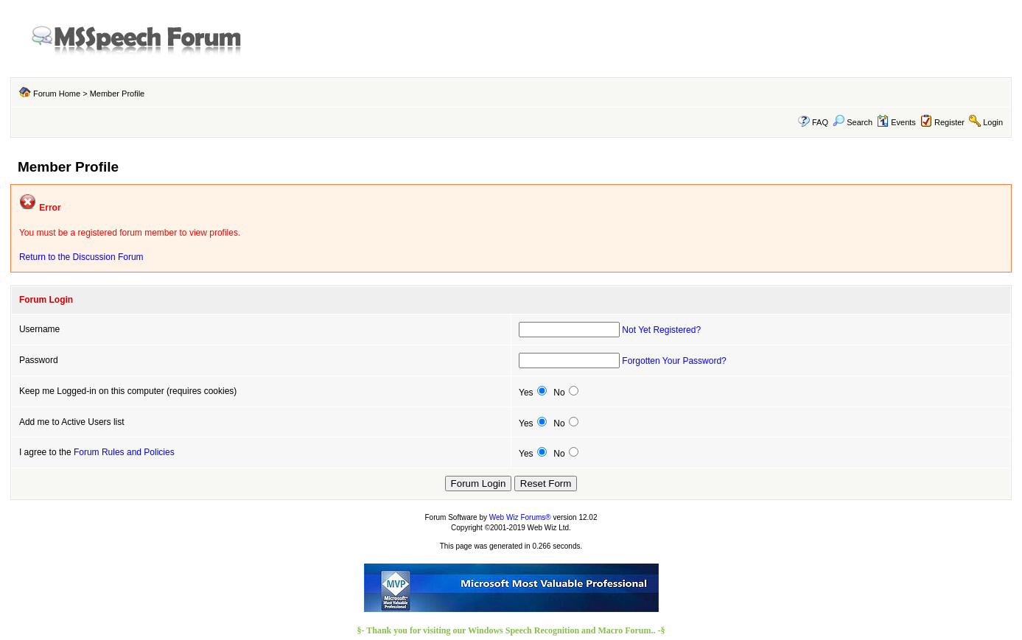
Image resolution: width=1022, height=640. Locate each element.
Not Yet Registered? (661, 330)
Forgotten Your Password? (674, 361)
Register (949, 122)
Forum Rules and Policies (124, 452)
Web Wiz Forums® (520, 517)
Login (993, 122)
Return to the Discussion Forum (81, 257)
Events (896, 122)
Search (852, 122)
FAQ (820, 122)
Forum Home (56, 93)
